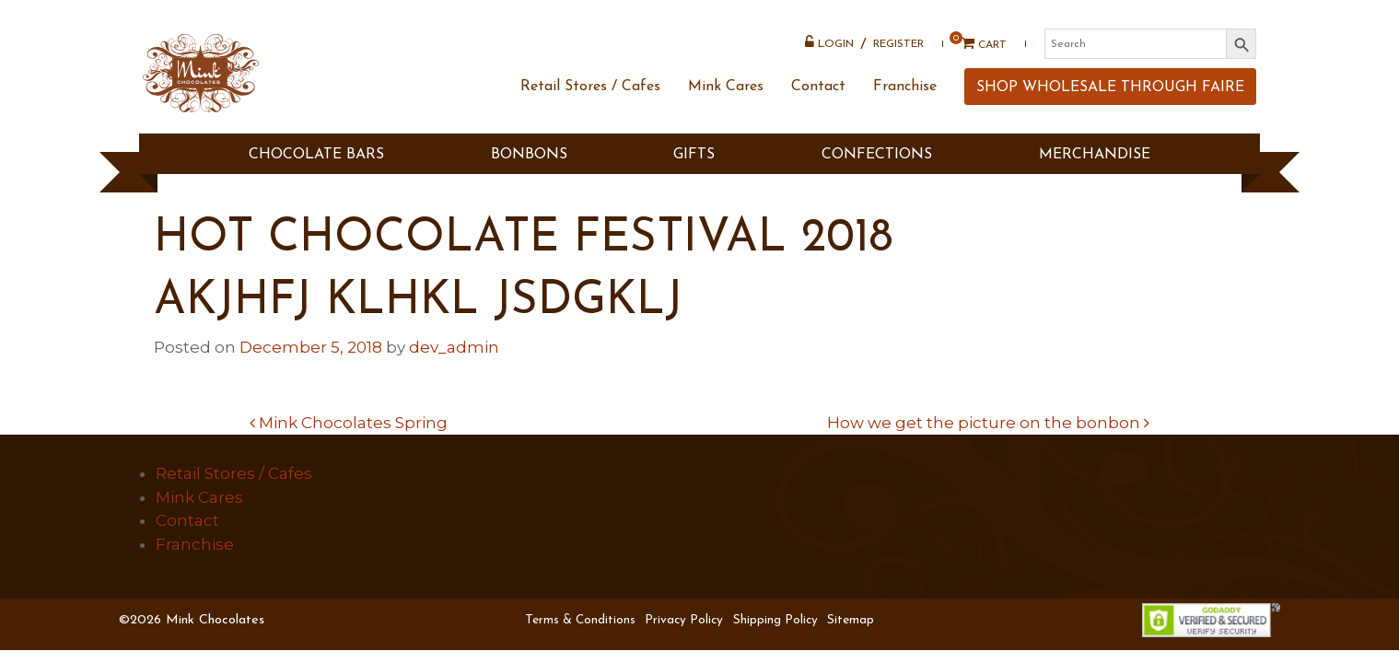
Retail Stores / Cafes (587, 104)
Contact (814, 104)
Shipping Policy (775, 620)
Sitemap (850, 620)
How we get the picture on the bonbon (988, 422)
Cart (974, 50)
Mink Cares (722, 104)
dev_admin (454, 347)
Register (894, 50)
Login (825, 48)
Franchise (901, 104)
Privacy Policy (684, 620)
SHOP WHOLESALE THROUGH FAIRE (1107, 105)
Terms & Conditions (580, 620)
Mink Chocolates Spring (349, 422)
